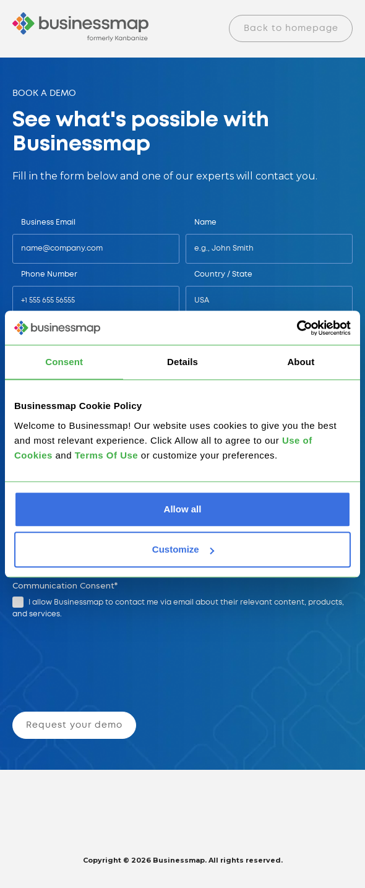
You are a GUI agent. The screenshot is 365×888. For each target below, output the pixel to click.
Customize (183, 549)
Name (205, 222)
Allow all (183, 509)
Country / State (223, 274)
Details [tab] (182, 361)
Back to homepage (291, 28)
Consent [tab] (64, 361)
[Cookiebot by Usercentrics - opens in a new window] (297, 328)
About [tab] (300, 361)
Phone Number (49, 274)
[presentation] (108, 668)
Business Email (48, 222)
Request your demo (74, 725)
